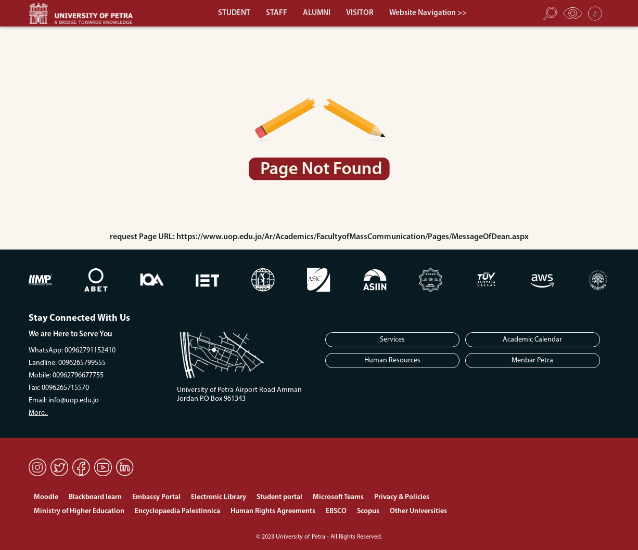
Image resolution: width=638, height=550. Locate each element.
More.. (38, 413)
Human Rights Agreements (273, 511)
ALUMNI (316, 13)
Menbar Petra (532, 360)
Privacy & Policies (401, 497)
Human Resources (392, 360)
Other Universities (418, 511)
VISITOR (360, 13)
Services (392, 340)
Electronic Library (218, 497)
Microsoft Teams (338, 497)
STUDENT (234, 13)
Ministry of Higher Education (79, 511)
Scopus (368, 511)
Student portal (279, 497)
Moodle (46, 497)
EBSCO (336, 511)
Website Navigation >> (428, 13)
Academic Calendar (532, 340)
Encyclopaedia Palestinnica (177, 511)
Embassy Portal (156, 497)
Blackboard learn (95, 497)
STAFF (276, 13)
